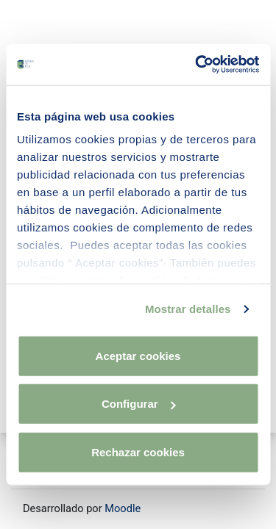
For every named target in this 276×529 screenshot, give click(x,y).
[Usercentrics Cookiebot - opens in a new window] (196, 64)
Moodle (123, 508)
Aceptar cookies (138, 355)
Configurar (139, 403)
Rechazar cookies (138, 451)
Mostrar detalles (188, 309)
